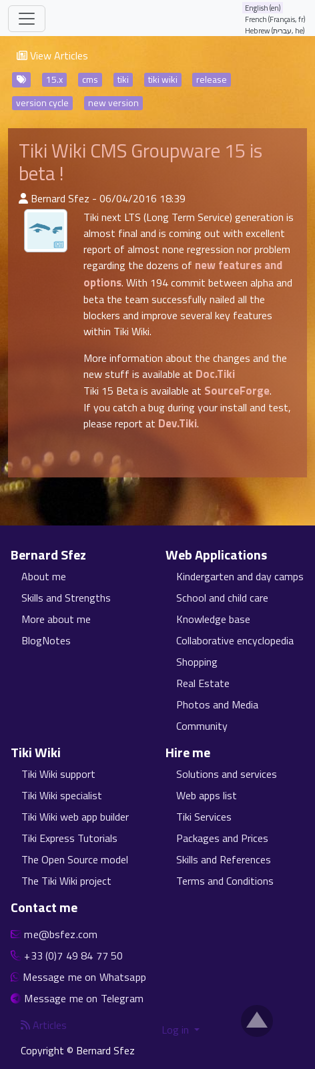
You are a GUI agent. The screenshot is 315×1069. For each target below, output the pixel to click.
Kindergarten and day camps (240, 576)
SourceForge (237, 390)
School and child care (222, 598)
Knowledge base (213, 619)
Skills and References (223, 859)
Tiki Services (204, 817)
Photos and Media (217, 704)
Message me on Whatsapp (84, 977)
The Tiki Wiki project (66, 881)
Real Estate (203, 683)
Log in (177, 1030)
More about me (56, 619)
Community (202, 726)
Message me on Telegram (83, 998)
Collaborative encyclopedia (235, 640)
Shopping (197, 662)
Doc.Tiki (215, 374)
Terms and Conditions (225, 881)
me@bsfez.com (60, 934)
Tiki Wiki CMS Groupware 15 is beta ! (140, 162)
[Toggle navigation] (26, 18)
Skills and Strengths (66, 598)
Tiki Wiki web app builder (75, 817)
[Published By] (23, 198)
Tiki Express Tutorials (69, 838)
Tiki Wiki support (58, 774)
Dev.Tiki (177, 423)
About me (43, 576)
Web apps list (206, 795)
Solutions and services (226, 774)
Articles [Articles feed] (44, 1025)
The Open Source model (74, 859)
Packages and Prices (222, 838)
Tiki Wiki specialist (61, 795)
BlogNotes (46, 640)
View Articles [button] (52, 55)
